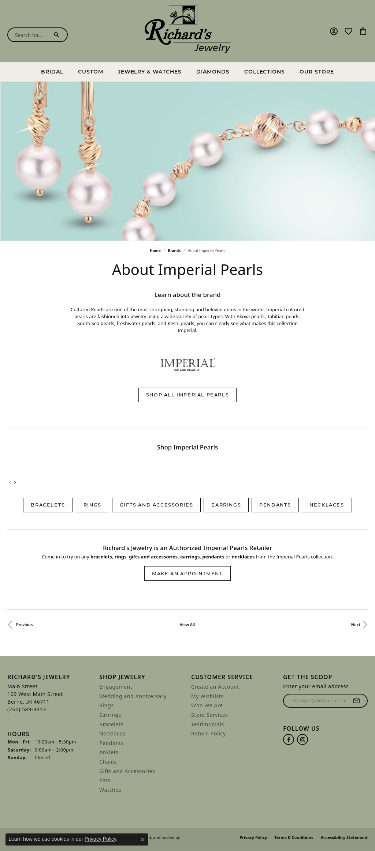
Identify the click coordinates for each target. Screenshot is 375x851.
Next (355, 624)
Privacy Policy (253, 838)
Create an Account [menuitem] (215, 687)
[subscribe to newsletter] (356, 700)
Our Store (317, 71)
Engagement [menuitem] (116, 687)
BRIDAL (52, 71)
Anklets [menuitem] (109, 752)
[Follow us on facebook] (288, 739)
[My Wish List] (348, 31)
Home (155, 250)
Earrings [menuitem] (110, 715)
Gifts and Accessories (156, 505)
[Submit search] (58, 34)
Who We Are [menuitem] (207, 706)
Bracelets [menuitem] (111, 724)
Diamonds (213, 71)
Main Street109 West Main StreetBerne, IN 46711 (35, 698)
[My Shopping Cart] (363, 31)
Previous (24, 624)
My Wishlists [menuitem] (207, 696)
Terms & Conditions (293, 838)
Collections (264, 71)
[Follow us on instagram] (302, 739)
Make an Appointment (187, 573)
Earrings (226, 505)
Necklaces (326, 505)
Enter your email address (316, 686)
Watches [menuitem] (110, 790)
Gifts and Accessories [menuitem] (127, 771)
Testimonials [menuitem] (207, 724)
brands (174, 250)
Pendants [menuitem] (111, 743)
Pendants (275, 505)
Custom (90, 71)
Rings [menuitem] (106, 706)
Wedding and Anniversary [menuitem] (133, 696)
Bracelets (48, 505)
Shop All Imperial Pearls (187, 395)
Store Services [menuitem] (209, 715)
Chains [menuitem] (108, 761)
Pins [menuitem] (104, 780)
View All (187, 624)
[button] (49, 677)
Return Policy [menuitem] (208, 733)
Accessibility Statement (344, 838)
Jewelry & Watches (150, 71)
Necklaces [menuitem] (112, 733)
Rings (92, 505)
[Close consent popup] (142, 839)
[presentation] (15, 482)
